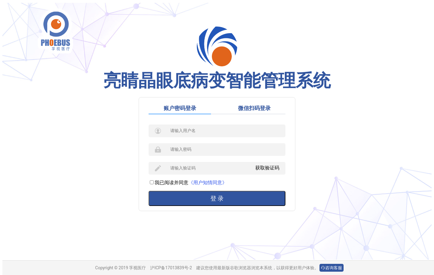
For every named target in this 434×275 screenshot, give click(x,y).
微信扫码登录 (254, 108)
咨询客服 (331, 267)
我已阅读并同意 (169, 182)
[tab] (183, 108)
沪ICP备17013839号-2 (171, 267)
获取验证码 (267, 168)
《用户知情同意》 (207, 182)
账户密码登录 (180, 108)
